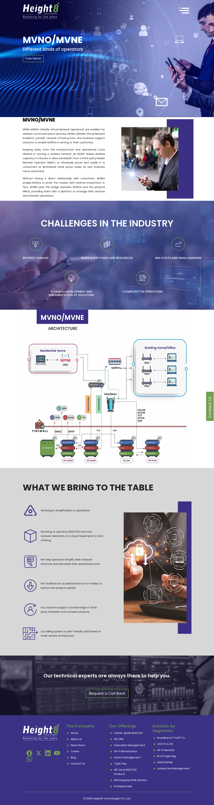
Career (75, 751)
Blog (73, 757)
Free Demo (33, 58)
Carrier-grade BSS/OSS (128, 733)
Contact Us (78, 763)
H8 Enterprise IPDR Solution (130, 780)
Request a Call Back (107, 693)
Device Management (127, 757)
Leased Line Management (173, 768)
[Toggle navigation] (184, 10)
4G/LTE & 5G (165, 744)
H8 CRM (118, 739)
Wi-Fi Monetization (125, 751)
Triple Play (120, 763)
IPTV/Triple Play (166, 756)
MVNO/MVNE (165, 762)
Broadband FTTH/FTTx (171, 738)
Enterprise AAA (123, 786)
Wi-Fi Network (165, 750)
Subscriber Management (129, 745)
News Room (78, 745)
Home (74, 733)
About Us (76, 739)
